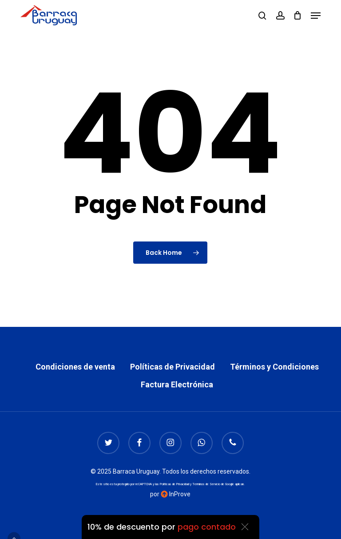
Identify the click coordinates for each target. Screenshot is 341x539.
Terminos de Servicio (206, 484)
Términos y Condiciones (274, 366)
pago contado (207, 526)
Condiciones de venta (75, 366)
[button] (316, 15)
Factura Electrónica (177, 384)
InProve (175, 494)
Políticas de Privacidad (172, 366)
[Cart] (297, 15)
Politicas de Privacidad (174, 484)
